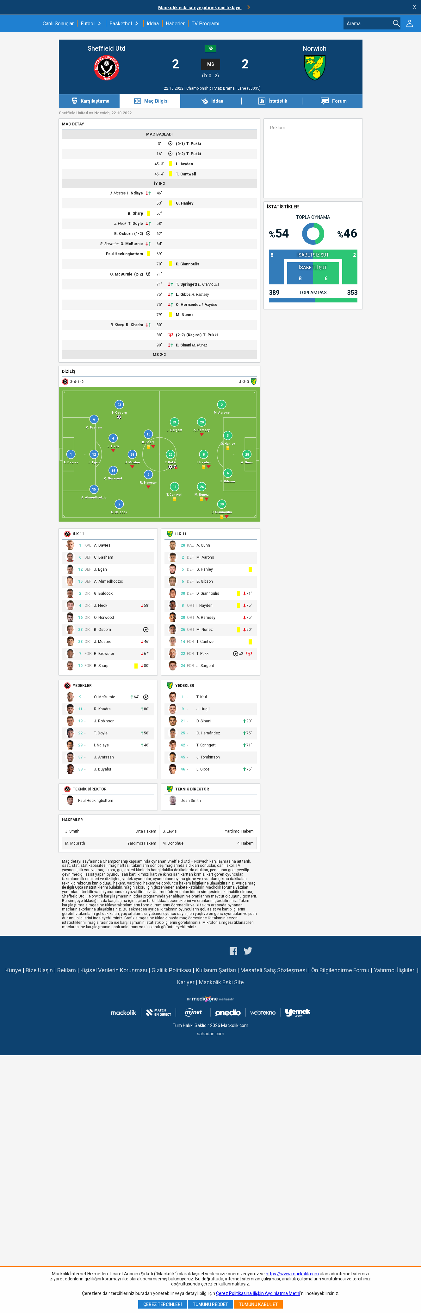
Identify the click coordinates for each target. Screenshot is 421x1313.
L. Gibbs (183, 294)
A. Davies (102, 545)
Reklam (66, 970)
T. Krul (201, 697)
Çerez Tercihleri (162, 1304)
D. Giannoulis (187, 264)
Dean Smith (191, 801)
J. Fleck (120, 223)
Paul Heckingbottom (124, 254)
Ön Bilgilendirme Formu (340, 970)
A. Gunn (203, 545)
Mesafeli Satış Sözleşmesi (273, 970)
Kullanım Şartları (216, 970)
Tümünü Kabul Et (258, 1304)
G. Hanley (184, 203)
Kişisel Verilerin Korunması (113, 970)
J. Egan (100, 570)
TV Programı (205, 24)
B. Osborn (123, 234)
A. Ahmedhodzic (108, 582)
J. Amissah (104, 757)
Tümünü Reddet (210, 1304)
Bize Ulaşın (39, 970)
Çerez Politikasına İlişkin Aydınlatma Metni (258, 1293)
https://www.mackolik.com (292, 1273)
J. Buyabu (102, 769)
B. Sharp (135, 213)
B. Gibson (204, 582)
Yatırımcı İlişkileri (395, 970)
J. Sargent (205, 666)
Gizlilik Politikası (171, 970)
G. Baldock (103, 594)
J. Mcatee (118, 193)
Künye (13, 970)
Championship (199, 88)
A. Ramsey (200, 294)
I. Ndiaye (135, 193)
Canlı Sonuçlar (58, 24)
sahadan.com (210, 1033)
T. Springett (186, 284)
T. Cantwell (186, 174)
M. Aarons (205, 557)
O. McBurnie (132, 244)
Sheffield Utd (107, 48)
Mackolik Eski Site (221, 982)
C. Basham (103, 557)
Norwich (314, 48)
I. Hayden (184, 164)
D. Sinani (183, 345)
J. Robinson (104, 721)
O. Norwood (104, 618)
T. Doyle (135, 223)
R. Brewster (109, 244)
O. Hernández (188, 304)
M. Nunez (185, 315)
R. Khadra (134, 325)
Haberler (175, 24)
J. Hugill (203, 709)
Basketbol (120, 24)
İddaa (153, 24)
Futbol (88, 24)
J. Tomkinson (208, 757)
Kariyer (186, 982)
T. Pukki (193, 144)
